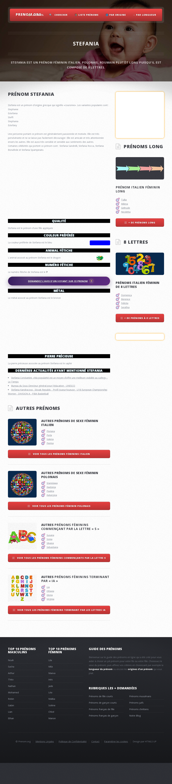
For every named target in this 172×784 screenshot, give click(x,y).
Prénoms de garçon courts (103, 723)
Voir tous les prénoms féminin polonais (61, 527)
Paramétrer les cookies (116, 762)
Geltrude (125, 207)
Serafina (125, 307)
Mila (50, 687)
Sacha (11, 687)
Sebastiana (52, 568)
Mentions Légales (44, 762)
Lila (50, 681)
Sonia (49, 560)
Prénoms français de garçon (103, 736)
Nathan (12, 707)
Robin (11, 719)
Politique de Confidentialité (73, 762)
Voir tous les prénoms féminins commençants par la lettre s (61, 578)
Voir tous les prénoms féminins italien (61, 474)
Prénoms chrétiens (139, 730)
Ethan (11, 739)
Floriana (51, 452)
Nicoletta (125, 211)
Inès (50, 700)
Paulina (50, 512)
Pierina (50, 464)
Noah (11, 681)
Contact (95, 762)
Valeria (50, 460)
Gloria (50, 616)
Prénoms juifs (136, 723)
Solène (51, 726)
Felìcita (124, 303)
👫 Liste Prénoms (86, 14)
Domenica (126, 295)
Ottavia (50, 612)
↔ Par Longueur (144, 14)
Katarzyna (52, 516)
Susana (50, 556)
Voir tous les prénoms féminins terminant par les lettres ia (61, 630)
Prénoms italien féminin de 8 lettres (137, 285)
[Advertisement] (59, 325)
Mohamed (13, 713)
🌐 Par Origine (116, 14)
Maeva (51, 694)
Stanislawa (52, 504)
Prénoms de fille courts (101, 717)
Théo (11, 700)
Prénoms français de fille (101, 730)
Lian (10, 732)
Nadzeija (51, 508)
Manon (52, 739)
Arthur (11, 694)
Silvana (50, 564)
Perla (49, 456)
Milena (124, 203)
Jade (50, 707)
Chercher (60, 14)
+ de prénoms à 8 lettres (141, 318)
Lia (48, 608)
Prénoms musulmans (140, 717)
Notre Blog (135, 736)
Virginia (50, 620)
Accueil (38, 14)
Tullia (124, 199)
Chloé (51, 732)
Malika (51, 719)
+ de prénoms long (141, 222)
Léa (50, 713)
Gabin (11, 726)
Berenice (125, 299)
